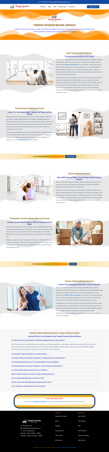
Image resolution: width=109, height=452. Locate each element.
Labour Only (58, 435)
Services (42, 6)
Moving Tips (62, 6)
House (57, 421)
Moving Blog (82, 421)
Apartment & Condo (61, 416)
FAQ (55, 6)
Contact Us (72, 6)
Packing (57, 426)
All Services (58, 440)
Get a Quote (81, 416)
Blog (49, 6)
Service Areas (82, 430)
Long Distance (59, 430)
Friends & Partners (83, 435)
